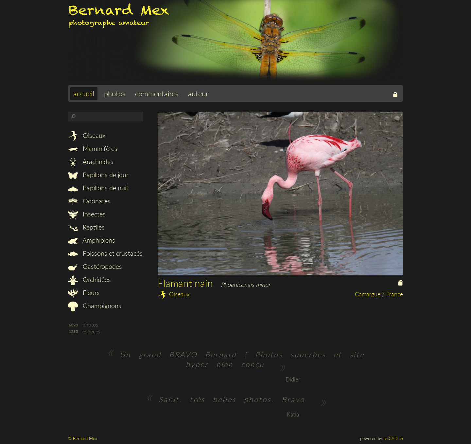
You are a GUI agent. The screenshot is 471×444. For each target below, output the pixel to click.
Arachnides (90, 161)
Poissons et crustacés (105, 253)
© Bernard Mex (82, 438)
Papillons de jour (98, 174)
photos (114, 93)
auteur (198, 93)
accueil (83, 93)
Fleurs (84, 292)
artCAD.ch (393, 438)
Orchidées (89, 279)
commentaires (156, 93)
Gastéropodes (95, 266)
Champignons (94, 305)
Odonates (89, 201)
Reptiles (86, 227)
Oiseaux (86, 135)
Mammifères (92, 148)
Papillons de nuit (98, 188)
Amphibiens (91, 240)
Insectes (87, 214)
